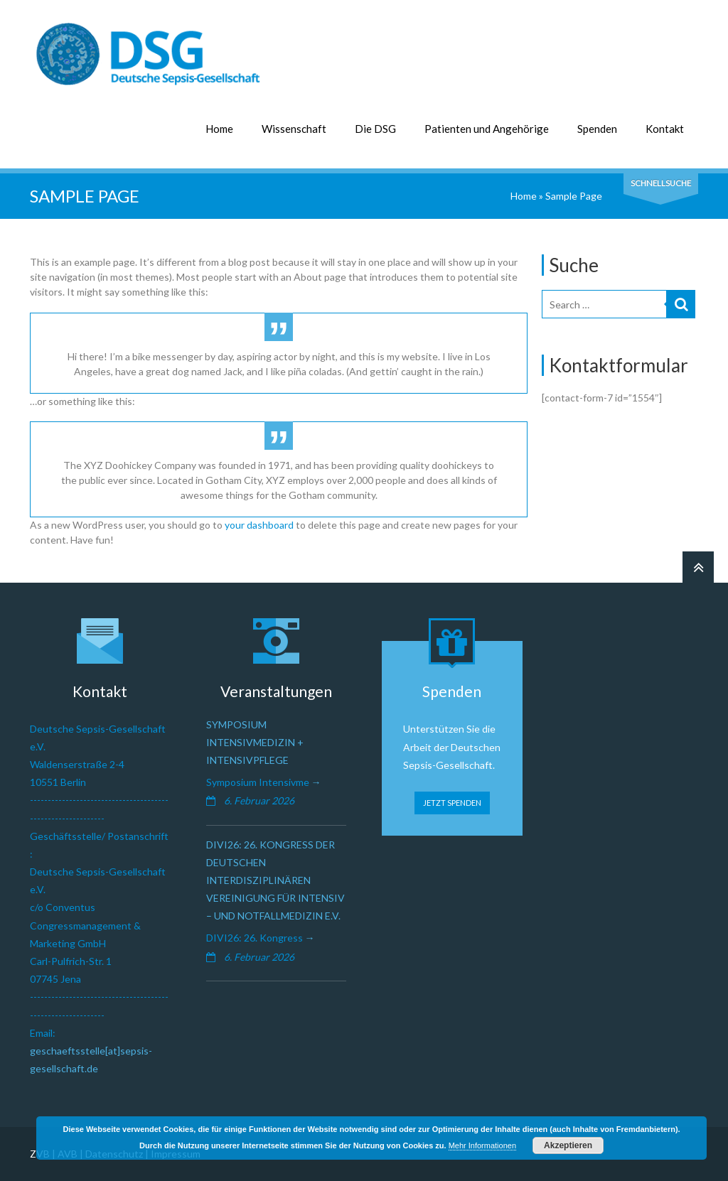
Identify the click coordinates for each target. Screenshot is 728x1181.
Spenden (597, 128)
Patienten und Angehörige (486, 128)
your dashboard (259, 525)
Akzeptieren (568, 1145)
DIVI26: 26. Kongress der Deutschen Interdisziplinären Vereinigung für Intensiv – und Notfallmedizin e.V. (275, 880)
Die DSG (375, 128)
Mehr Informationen (482, 1145)
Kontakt (665, 128)
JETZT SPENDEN (452, 802)
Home (219, 128)
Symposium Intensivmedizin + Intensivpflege (255, 742)
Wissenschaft (294, 128)
